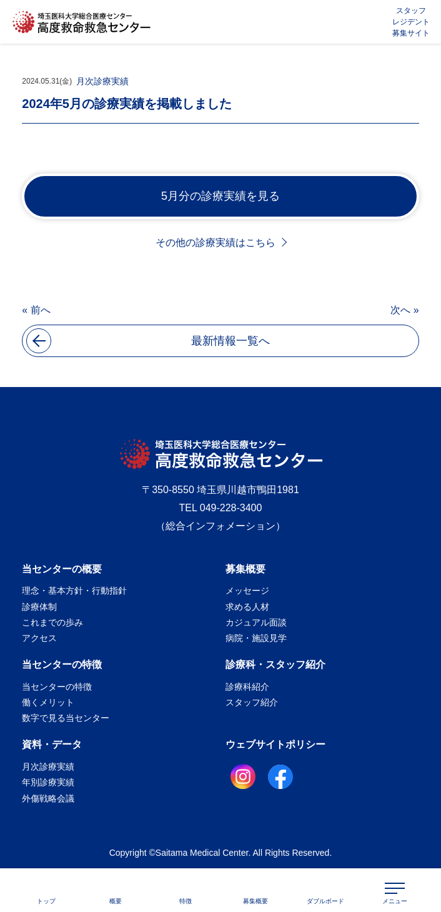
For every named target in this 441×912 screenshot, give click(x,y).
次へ (400, 310)
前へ (41, 310)
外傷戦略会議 (48, 798)
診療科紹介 (247, 687)
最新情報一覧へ (148, 340)
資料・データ (52, 744)
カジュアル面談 (256, 622)
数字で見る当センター (65, 718)
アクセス (39, 638)
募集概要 (245, 569)
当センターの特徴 (62, 664)
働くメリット (48, 702)
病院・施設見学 (256, 638)
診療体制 (39, 607)
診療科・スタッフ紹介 (275, 664)
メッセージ (247, 591)
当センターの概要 (62, 569)
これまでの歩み (52, 622)
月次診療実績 (102, 81)
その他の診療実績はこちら (215, 242)
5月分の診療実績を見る (220, 196)
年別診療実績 (48, 782)
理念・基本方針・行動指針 (74, 591)
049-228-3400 (231, 508)
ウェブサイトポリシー (275, 744)
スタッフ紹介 (251, 702)
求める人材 (247, 607)
